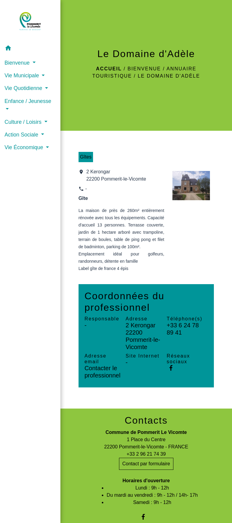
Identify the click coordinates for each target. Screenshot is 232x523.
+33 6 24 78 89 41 (183, 329)
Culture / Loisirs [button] (24, 122)
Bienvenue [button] (18, 63)
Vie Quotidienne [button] (24, 88)
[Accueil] (30, 21)
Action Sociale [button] (22, 135)
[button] (30, 49)
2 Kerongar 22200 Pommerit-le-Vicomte (116, 175)
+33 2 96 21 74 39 (146, 454)
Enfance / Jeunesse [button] (28, 101)
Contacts (146, 420)
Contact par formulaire (146, 463)
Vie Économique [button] (25, 147)
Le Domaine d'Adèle (169, 76)
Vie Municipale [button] (22, 75)
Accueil (109, 68)
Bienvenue (144, 68)
